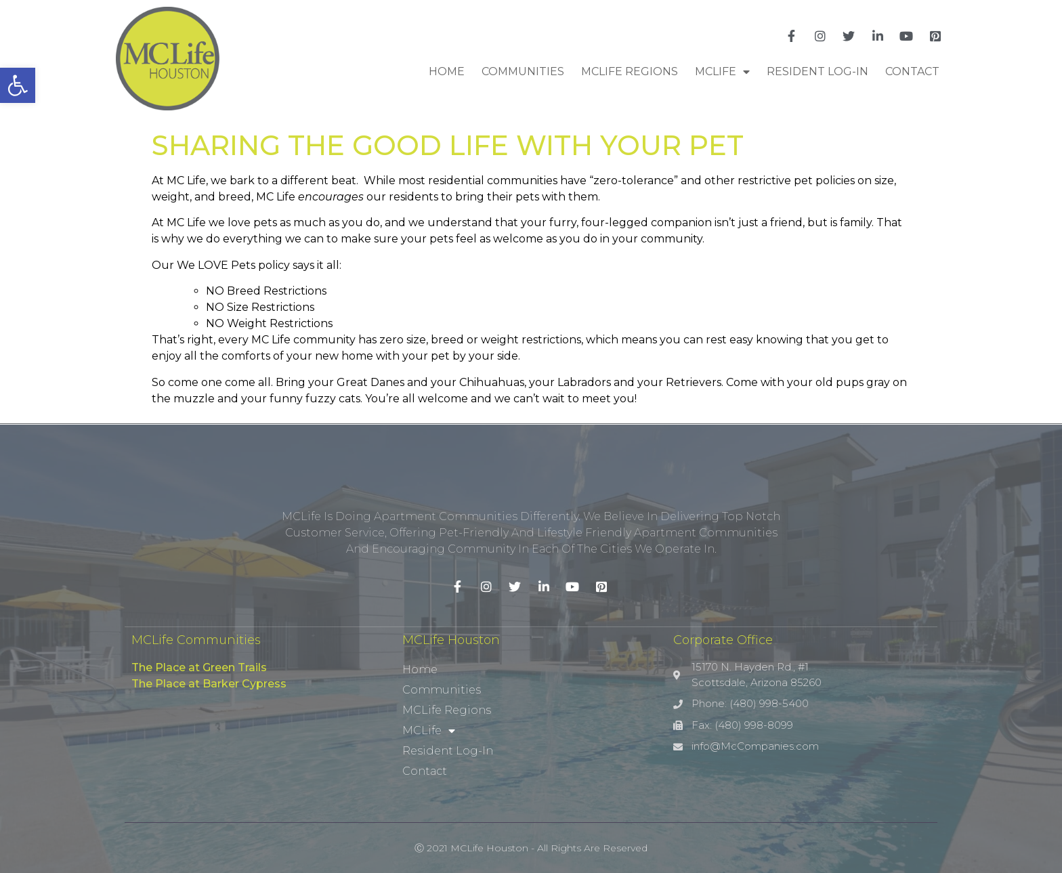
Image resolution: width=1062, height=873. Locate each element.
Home (447, 71)
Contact (912, 71)
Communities (523, 71)
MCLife (722, 72)
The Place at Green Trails (199, 667)
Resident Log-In (817, 71)
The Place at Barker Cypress (208, 683)
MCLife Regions (629, 71)
